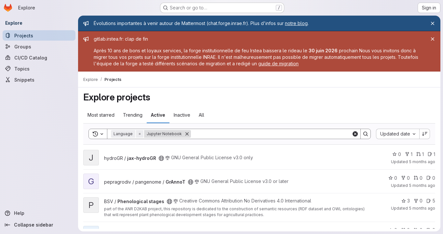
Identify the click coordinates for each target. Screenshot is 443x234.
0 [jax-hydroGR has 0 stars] (396, 154)
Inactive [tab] (182, 115)
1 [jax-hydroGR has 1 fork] (408, 154)
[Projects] (39, 35)
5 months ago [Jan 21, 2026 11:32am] (422, 161)
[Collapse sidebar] (39, 225)
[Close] (432, 23)
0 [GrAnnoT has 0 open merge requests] (418, 178)
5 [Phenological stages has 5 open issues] (430, 200)
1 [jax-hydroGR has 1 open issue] (431, 154)
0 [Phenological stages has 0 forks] (418, 200)
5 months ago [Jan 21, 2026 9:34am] (422, 208)
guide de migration (278, 63)
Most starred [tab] (100, 115)
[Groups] (39, 46)
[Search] (271, 134)
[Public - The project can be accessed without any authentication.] (161, 158)
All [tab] (201, 115)
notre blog (296, 23)
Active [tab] (158, 115)
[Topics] (39, 68)
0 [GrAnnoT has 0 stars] (392, 178)
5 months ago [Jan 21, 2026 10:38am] (422, 185)
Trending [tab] (132, 115)
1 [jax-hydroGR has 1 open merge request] (420, 154)
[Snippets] (39, 79)
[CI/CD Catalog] (39, 57)
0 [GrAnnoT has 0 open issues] (430, 178)
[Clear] (355, 134)
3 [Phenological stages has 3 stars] (405, 200)
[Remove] (187, 134)
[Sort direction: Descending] (425, 134)
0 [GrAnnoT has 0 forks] (405, 178)
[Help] (39, 213)
